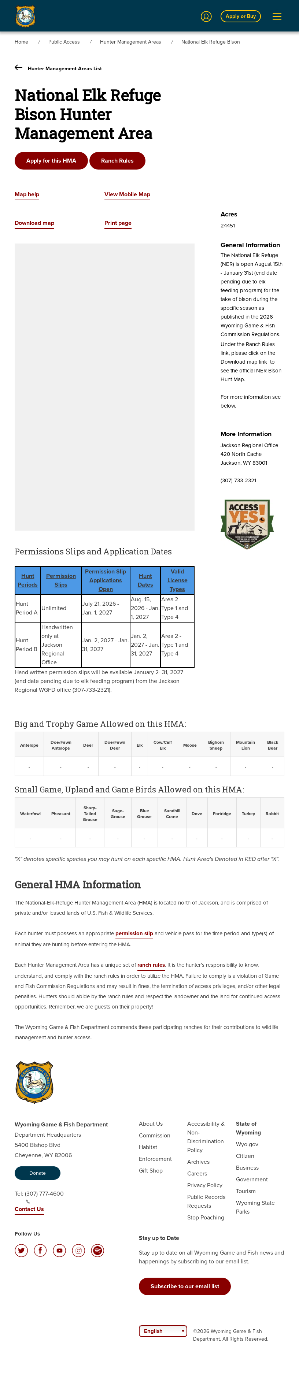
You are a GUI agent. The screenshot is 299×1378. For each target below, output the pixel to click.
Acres (229, 214)
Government (252, 1179)
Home (21, 42)
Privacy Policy (204, 1185)
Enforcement (155, 1159)
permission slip (134, 933)
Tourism (246, 1191)
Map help (27, 194)
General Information (250, 245)
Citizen (245, 1156)
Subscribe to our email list (185, 1286)
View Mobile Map (127, 194)
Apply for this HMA (51, 160)
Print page (118, 223)
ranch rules (151, 965)
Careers (197, 1173)
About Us (151, 1123)
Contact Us (29, 1209)
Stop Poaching (205, 1217)
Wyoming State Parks (255, 1207)
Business (247, 1167)
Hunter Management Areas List (58, 68)
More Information (246, 434)
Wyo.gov (247, 1144)
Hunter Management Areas (130, 42)
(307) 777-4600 (44, 1196)
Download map (34, 223)
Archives (198, 1162)
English (153, 1331)
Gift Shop (151, 1170)
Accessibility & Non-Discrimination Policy (206, 1136)
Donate (37, 1173)
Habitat (148, 1147)
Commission (154, 1135)
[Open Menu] (277, 16)
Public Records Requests (206, 1201)
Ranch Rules (117, 160)
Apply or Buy (241, 16)
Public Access (64, 42)
